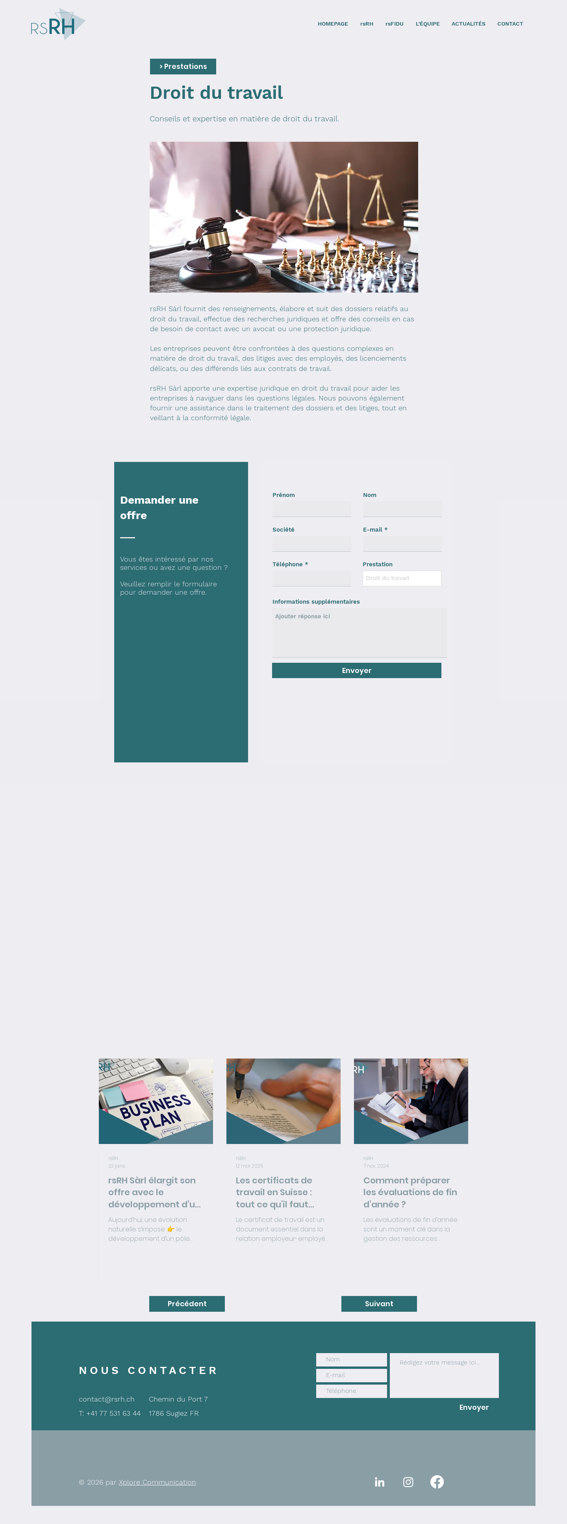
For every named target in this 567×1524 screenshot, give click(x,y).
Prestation (378, 564)
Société (283, 530)
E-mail (372, 530)
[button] (183, 66)
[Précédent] (187, 1304)
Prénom (283, 495)
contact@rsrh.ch (107, 1399)
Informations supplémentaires (316, 602)
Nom (369, 495)
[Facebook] (437, 1482)
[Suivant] (379, 1304)
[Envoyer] (356, 670)
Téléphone (287, 564)
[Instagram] (408, 1482)
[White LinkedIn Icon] (379, 1482)
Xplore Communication (157, 1482)
